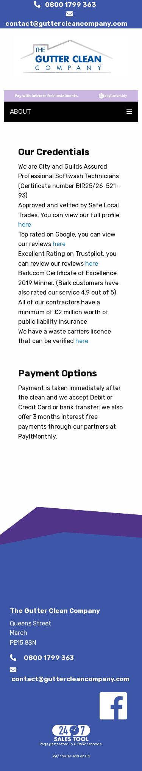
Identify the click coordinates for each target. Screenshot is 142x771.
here (24, 224)
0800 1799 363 (65, 4)
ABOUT (20, 111)
